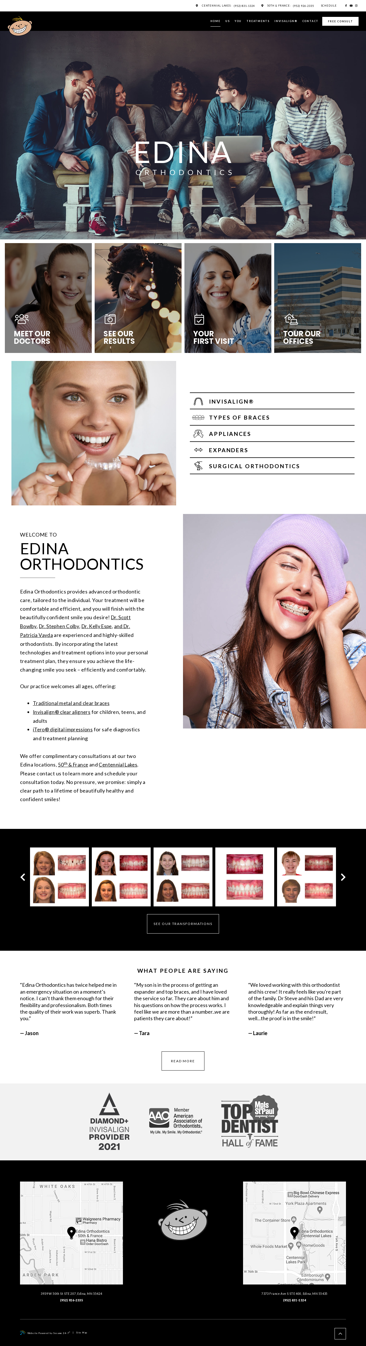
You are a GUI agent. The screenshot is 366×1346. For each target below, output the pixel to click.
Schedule (328, 5)
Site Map (81, 1330)
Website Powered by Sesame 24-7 (45, 1330)
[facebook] (346, 5)
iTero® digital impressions (63, 728)
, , (71, 1236)
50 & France (74, 763)
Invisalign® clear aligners (62, 711)
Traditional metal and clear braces (72, 702)
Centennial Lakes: (214, 5)
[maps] (193, 5)
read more (183, 1059)
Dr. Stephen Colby (61, 626)
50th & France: (277, 5)
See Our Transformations (183, 922)
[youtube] (351, 5)
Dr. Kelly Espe (100, 626)
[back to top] (340, 1331)
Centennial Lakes (121, 763)
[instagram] (356, 5)
